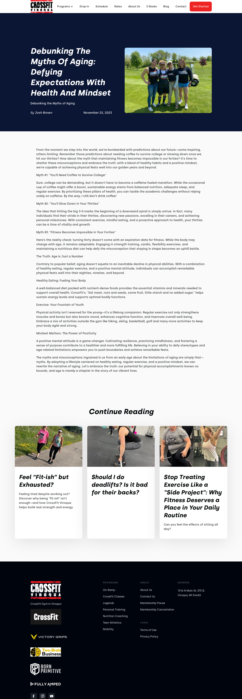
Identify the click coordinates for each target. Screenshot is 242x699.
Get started (201, 6)
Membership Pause (152, 603)
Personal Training (114, 609)
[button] (64, 6)
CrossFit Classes (113, 596)
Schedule (102, 6)
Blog (166, 6)
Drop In (84, 6)
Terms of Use (148, 630)
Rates (118, 6)
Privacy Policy (149, 636)
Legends (108, 603)
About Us (134, 6)
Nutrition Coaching (115, 616)
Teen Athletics (112, 622)
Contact (180, 6)
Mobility (108, 629)
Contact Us (147, 596)
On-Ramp (109, 590)
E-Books (152, 6)
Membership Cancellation (157, 609)
